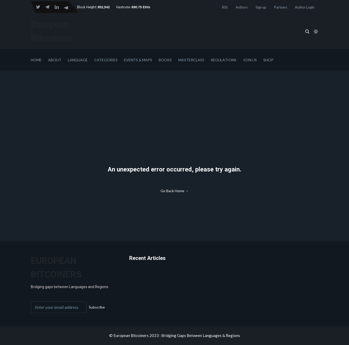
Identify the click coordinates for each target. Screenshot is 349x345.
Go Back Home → (175, 191)
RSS (225, 7)
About (54, 60)
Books (165, 60)
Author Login (304, 7)
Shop (268, 60)
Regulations (223, 60)
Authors (242, 7)
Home (36, 60)
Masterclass (191, 60)
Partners (280, 7)
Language (78, 60)
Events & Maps (138, 60)
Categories (106, 60)
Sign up (261, 7)
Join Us (250, 60)
